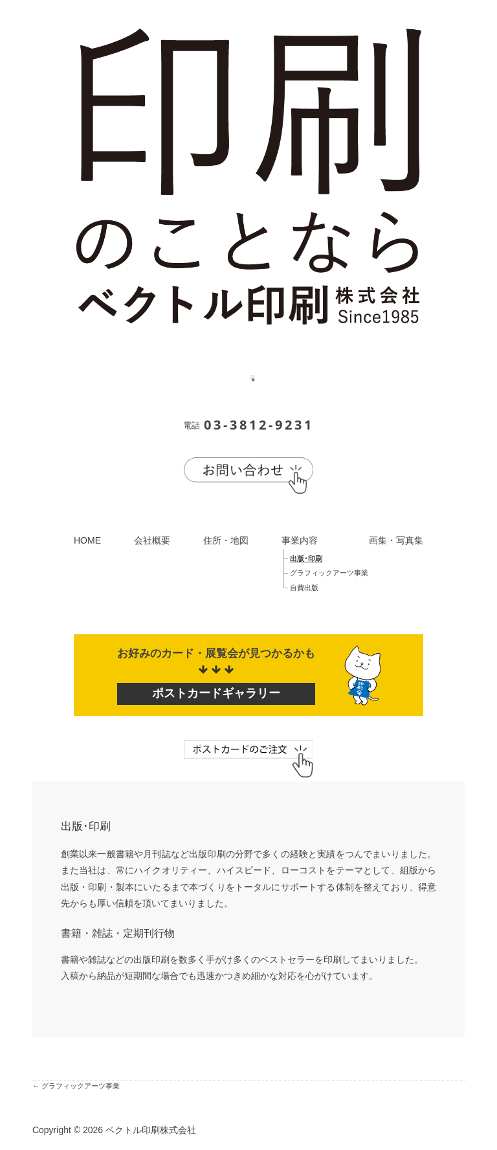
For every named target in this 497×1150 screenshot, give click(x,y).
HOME (87, 540)
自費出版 (304, 588)
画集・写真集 (396, 540)
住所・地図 (225, 540)
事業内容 (300, 540)
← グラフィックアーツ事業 (76, 1086)
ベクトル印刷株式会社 (150, 1130)
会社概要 (152, 540)
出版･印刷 (306, 558)
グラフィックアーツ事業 (329, 573)
